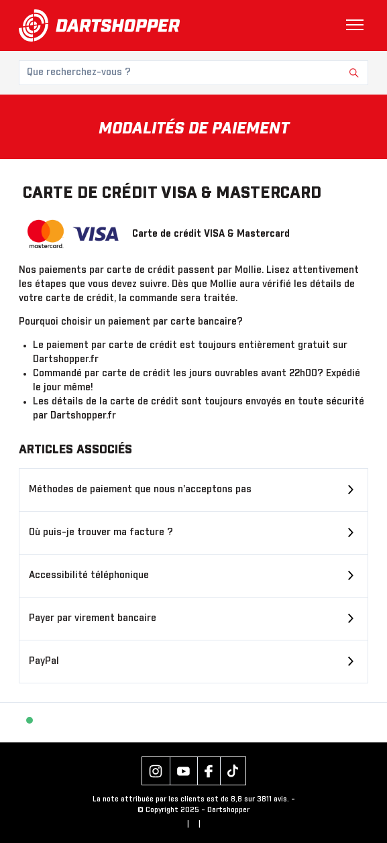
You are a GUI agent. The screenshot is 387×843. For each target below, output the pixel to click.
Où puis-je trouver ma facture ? (101, 532)
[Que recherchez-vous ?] (193, 72)
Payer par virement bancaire (92, 618)
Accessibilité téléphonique (89, 575)
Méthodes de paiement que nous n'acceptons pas (140, 489)
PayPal (44, 661)
